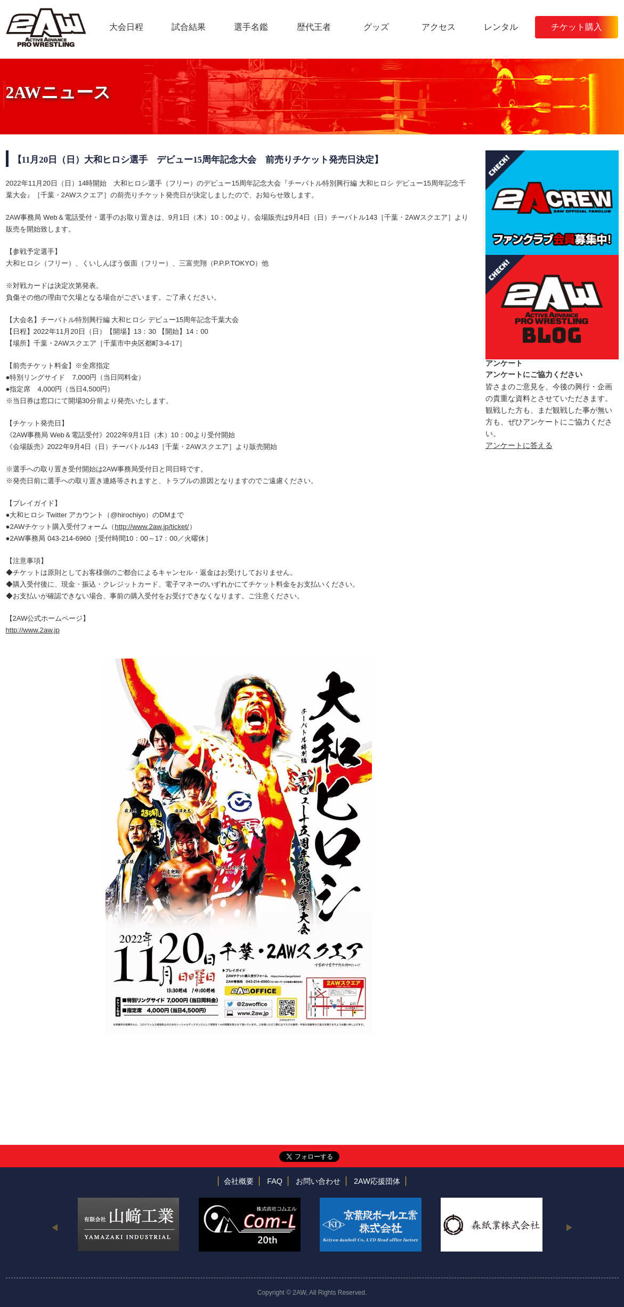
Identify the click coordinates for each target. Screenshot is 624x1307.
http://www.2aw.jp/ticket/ (152, 527)
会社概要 (239, 1181)
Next (569, 1227)
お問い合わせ (318, 1181)
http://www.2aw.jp (33, 630)
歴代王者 (314, 26)
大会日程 (126, 26)
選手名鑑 (251, 26)
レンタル (501, 26)
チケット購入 (576, 26)
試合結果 (189, 26)
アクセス (439, 26)
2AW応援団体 (377, 1181)
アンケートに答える (519, 445)
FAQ (274, 1181)
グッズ (376, 26)
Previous (55, 1227)
